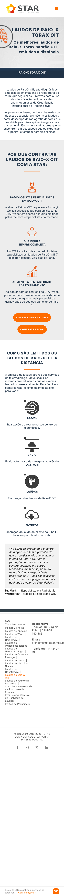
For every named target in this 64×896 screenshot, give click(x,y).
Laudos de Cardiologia (11, 638)
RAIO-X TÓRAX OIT (32, 72)
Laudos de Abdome (16, 631)
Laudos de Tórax (14, 634)
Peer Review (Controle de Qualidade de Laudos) (17, 698)
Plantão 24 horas (14, 627)
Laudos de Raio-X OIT (15, 676)
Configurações (27, 892)
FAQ (7, 621)
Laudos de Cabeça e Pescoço (16, 656)
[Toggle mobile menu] (57, 8)
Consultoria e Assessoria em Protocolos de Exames (18, 689)
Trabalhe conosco (15, 624)
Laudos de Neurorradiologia (14, 650)
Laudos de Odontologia (12, 670)
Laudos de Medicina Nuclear (16, 665)
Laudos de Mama (14, 660)
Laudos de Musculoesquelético (16, 644)
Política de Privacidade (17, 704)
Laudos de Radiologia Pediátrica (17, 682)
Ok (56, 891)
